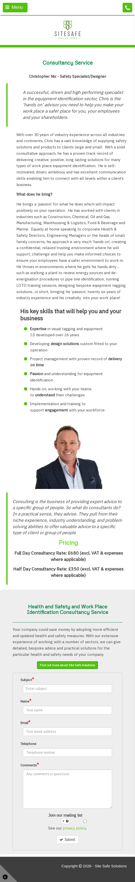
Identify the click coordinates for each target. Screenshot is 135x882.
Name (25, 701)
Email (25, 722)
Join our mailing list (65, 818)
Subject (27, 679)
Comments (29, 765)
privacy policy (74, 828)
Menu (14, 7)
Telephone (28, 744)
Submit (67, 839)
